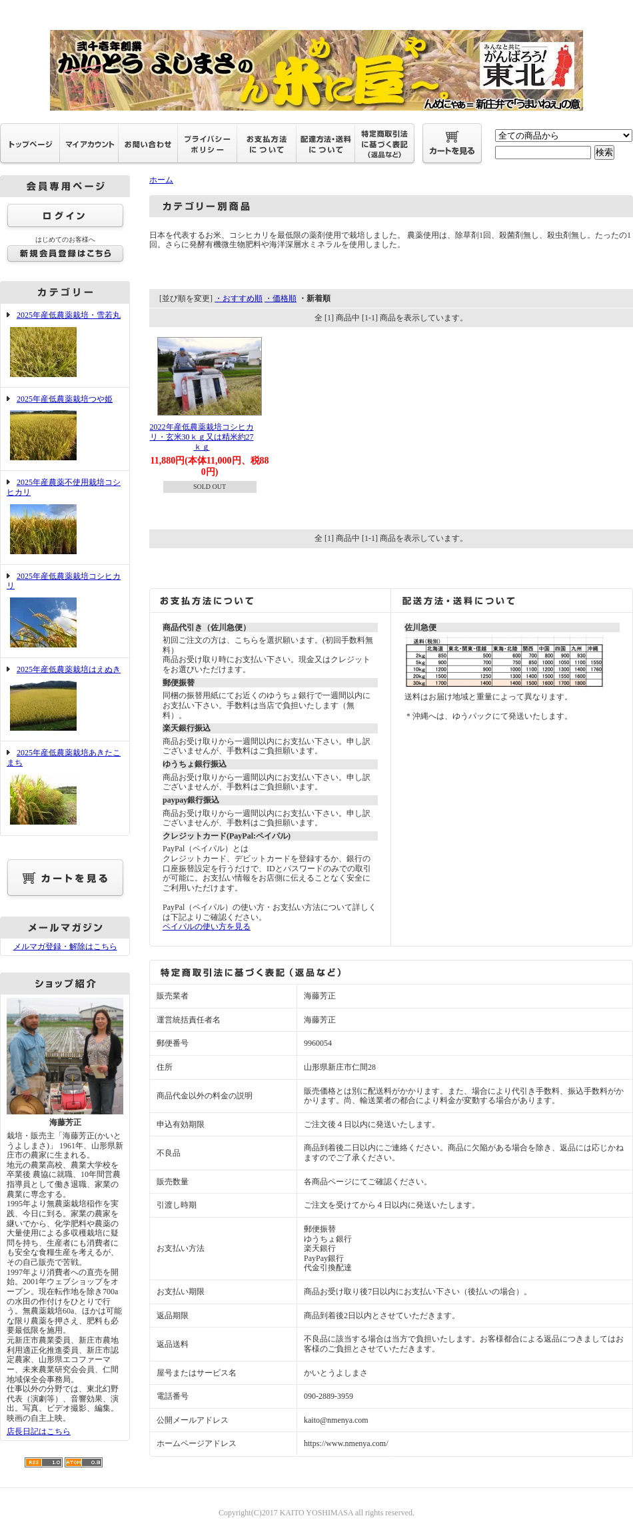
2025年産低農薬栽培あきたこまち (65, 787)
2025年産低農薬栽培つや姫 (65, 429)
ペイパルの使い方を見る (207, 926)
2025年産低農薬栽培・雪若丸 (65, 345)
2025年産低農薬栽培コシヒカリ (65, 611)
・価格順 (281, 298)
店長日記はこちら (39, 1431)
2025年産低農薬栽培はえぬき (65, 700)
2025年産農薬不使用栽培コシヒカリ (65, 517)
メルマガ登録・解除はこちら (65, 946)
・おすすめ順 (239, 298)
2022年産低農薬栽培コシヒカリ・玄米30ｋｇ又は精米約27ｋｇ (202, 436)
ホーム (161, 180)
